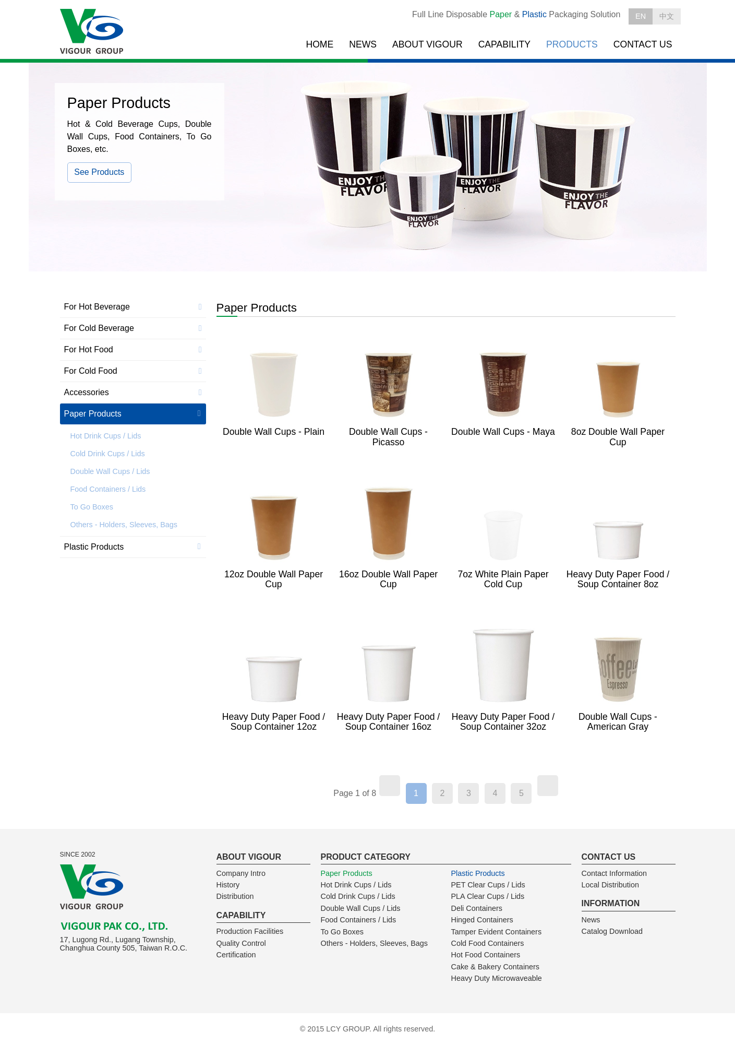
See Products (99, 172)
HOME (319, 44)
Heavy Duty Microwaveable (496, 978)
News (591, 920)
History (228, 885)
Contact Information (614, 873)
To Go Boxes (91, 507)
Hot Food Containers (486, 955)
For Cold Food (90, 370)
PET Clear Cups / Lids (488, 885)
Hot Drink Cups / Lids (105, 436)
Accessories (86, 392)
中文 (666, 16)
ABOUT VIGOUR (427, 44)
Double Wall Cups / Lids (110, 471)
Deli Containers (476, 908)
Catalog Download (612, 931)
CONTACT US (642, 44)
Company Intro (241, 873)
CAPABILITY (504, 44)
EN (640, 16)
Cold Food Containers (487, 943)
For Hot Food (88, 349)
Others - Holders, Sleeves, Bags (124, 524)
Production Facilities (250, 931)
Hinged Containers (482, 920)
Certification (236, 955)
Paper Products (93, 413)
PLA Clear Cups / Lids (488, 896)
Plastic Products (94, 546)
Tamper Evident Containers (496, 932)
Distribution (235, 896)
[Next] (547, 785)
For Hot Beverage (97, 306)
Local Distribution (610, 885)
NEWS (363, 44)
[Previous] (389, 785)
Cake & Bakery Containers (495, 967)
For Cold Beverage (99, 328)
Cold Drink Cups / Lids (107, 453)
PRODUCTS (572, 44)
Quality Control (241, 943)
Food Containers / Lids (108, 489)
